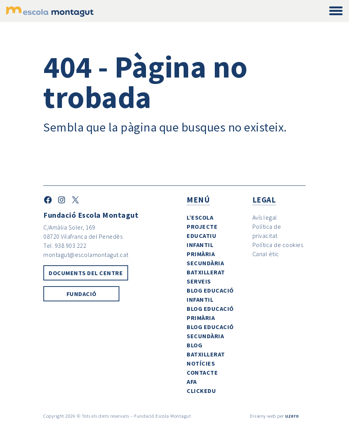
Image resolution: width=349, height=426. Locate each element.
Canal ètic (265, 254)
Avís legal (264, 217)
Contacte (202, 372)
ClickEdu (201, 390)
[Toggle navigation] (336, 11)
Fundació (82, 294)
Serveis (199, 281)
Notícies (201, 363)
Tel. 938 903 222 (64, 245)
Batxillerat (206, 272)
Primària (201, 254)
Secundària (205, 263)
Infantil (200, 245)
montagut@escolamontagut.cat (85, 254)
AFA (192, 381)
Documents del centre (86, 273)
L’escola (200, 217)
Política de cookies (277, 245)
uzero (292, 416)
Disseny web (263, 416)
